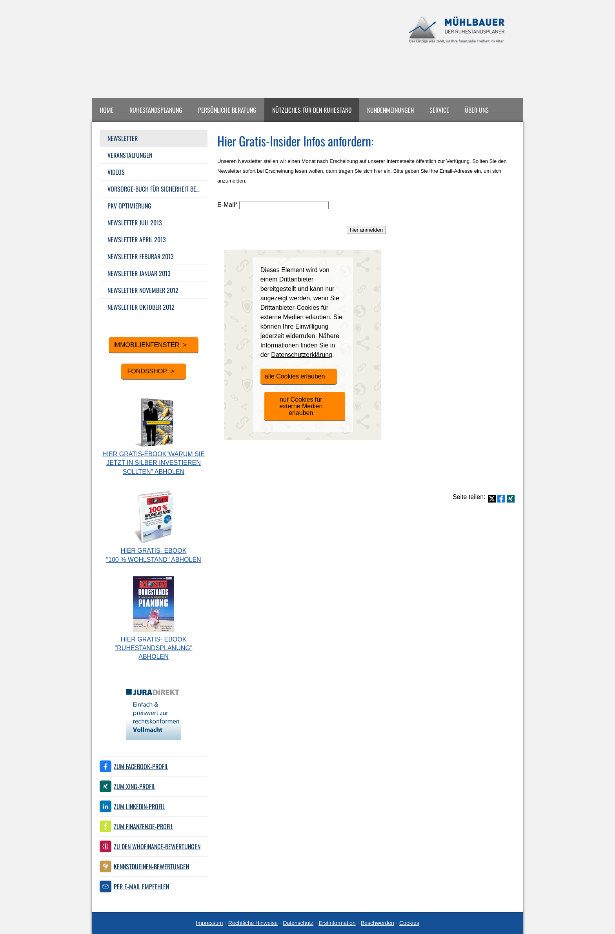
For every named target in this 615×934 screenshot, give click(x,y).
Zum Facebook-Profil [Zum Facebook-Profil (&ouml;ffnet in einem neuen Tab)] (141, 766)
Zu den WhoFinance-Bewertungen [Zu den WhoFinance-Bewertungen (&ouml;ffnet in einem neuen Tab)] (157, 846)
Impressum (209, 923)
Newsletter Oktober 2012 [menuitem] (141, 307)
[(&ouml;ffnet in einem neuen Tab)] (153, 738)
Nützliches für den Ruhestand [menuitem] (311, 110)
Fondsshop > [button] (150, 371)
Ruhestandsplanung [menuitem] (155, 110)
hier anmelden (366, 230)
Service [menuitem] (439, 110)
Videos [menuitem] (116, 172)
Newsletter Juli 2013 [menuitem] (134, 222)
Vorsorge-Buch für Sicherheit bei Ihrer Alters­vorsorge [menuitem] (157, 189)
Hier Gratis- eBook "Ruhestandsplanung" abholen (154, 648)
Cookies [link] (409, 923)
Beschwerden (377, 923)
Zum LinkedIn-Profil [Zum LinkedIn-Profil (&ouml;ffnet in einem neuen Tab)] (139, 806)
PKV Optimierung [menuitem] (129, 205)
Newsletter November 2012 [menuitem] (142, 290)
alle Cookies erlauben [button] (295, 376)
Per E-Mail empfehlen (141, 886)
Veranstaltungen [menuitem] (129, 155)
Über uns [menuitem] (477, 110)
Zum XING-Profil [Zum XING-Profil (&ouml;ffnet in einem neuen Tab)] (134, 786)
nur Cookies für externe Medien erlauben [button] (300, 406)
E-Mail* (227, 204)
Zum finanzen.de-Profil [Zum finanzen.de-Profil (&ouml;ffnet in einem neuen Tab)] (143, 826)
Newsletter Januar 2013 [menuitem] (139, 273)
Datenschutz (298, 923)
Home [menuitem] (107, 110)
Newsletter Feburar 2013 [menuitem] (140, 256)
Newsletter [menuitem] (122, 138)
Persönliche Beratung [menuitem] (227, 110)
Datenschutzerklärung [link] (301, 354)
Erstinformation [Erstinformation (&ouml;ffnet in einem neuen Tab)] (336, 923)
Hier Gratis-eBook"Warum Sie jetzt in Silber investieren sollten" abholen (153, 463)
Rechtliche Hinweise (253, 923)
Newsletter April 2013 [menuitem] (136, 239)
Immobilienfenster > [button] (149, 345)
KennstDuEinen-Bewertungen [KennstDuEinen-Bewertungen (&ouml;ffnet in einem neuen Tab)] (151, 866)
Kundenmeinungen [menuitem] (390, 110)
